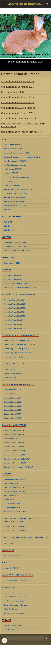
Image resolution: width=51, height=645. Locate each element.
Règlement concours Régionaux (16, 605)
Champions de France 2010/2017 (16, 463)
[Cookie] (4, 640)
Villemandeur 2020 (11, 483)
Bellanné (7, 209)
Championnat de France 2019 (15, 487)
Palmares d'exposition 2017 (14, 328)
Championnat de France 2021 (17, 113)
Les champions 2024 (12, 92)
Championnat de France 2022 (17, 102)
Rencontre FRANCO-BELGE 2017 (17, 491)
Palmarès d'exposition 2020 (14, 316)
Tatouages (8, 181)
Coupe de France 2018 (12, 414)
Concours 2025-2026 (12, 263)
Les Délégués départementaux (15, 165)
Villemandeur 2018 (11, 495)
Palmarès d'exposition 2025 (14, 279)
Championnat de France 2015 (15, 527)
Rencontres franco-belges (14, 613)
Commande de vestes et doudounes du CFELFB (22, 157)
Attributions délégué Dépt (14, 601)
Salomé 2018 (9, 499)
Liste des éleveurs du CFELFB (15, 161)
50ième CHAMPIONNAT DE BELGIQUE (20, 287)
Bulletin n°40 (9, 226)
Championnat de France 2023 (17, 97)
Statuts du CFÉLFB (11, 173)
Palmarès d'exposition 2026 (14, 275)
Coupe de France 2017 (12, 418)
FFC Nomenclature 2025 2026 (15, 193)
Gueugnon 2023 (10, 369)
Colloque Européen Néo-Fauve (15, 242)
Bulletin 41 (8, 222)
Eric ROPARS (9, 543)
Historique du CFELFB (12, 169)
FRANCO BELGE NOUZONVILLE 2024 (19, 345)
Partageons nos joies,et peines (15, 205)
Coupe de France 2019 (12, 410)
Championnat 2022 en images (18, 107)
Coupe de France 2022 (12, 406)
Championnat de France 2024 (17, 86)
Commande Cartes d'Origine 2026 (17, 153)
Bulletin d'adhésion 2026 (13, 149)
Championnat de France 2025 (17, 81)
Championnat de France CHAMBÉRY (21, 131)
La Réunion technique (12, 508)
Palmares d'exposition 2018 (14, 324)
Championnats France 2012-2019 (19, 118)
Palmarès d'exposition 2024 (14, 300)
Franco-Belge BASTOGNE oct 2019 (18, 353)
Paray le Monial (10, 377)
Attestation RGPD (11, 568)
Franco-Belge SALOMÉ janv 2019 (17, 349)
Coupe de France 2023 (12, 402)
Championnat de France (13, 593)
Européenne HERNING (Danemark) (17, 283)
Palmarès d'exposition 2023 (14, 304)
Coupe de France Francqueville (15, 597)
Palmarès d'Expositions (13, 555)
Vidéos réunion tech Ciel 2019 (15, 512)
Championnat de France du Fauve (16, 250)
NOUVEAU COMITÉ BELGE (15, 580)
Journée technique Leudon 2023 (16, 201)
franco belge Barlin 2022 (13, 357)
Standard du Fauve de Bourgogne (16, 177)
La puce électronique (12, 185)
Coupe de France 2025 (12, 394)
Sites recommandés (11, 629)
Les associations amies (12, 625)
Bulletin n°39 (9, 230)
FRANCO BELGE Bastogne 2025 (16, 341)
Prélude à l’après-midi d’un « (14, 479)
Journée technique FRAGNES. (15, 197)
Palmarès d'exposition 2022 (14, 308)
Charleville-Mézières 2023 (14, 373)
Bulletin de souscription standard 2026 (19, 189)
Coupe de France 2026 (12, 390)
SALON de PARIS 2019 (12, 503)
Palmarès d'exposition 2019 (14, 320)
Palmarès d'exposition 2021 (14, 312)
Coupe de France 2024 (12, 398)
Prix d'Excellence (10, 609)
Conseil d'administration (13, 145)
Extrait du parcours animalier (15, 246)
